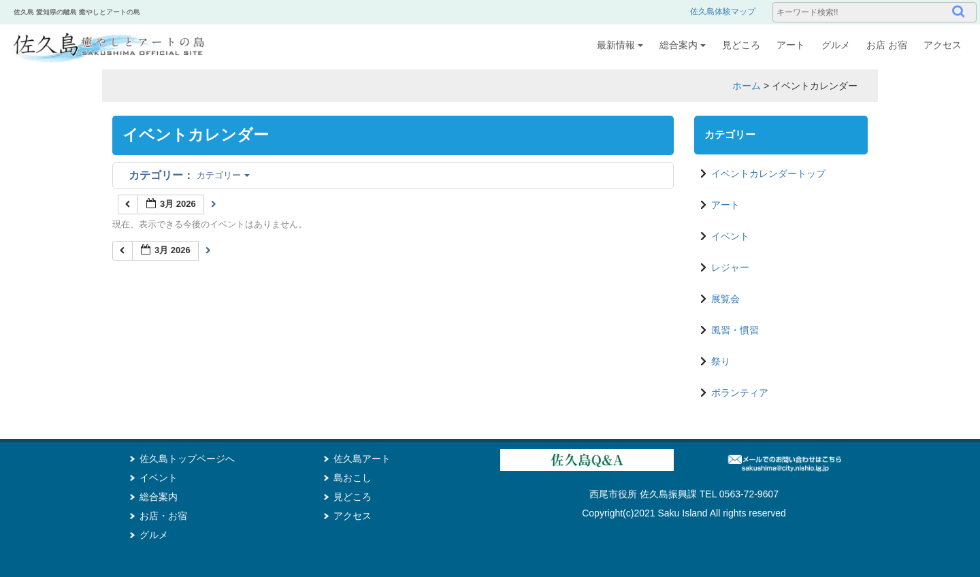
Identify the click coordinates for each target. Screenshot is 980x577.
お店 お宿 (886, 44)
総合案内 (682, 44)
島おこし (352, 477)
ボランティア (739, 392)
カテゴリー (189, 175)
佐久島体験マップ (722, 11)
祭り (720, 361)
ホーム (746, 85)
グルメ (835, 44)
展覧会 (725, 298)
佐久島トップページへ (187, 458)
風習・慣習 (735, 330)
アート (791, 44)
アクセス (943, 44)
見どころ (741, 44)
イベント (730, 236)
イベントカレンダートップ (768, 173)
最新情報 (620, 44)
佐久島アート (362, 458)
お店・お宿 (163, 515)
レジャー (730, 267)
